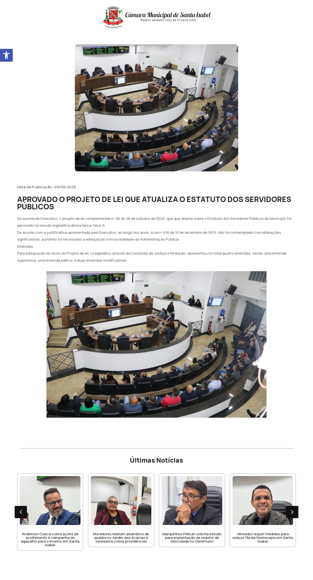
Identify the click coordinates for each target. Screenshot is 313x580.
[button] (6, 55)
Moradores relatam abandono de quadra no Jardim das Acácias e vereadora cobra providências (121, 537)
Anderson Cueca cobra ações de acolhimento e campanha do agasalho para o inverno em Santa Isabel (50, 539)
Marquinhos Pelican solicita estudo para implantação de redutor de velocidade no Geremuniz (192, 537)
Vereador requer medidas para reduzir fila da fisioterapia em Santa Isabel (263, 537)
